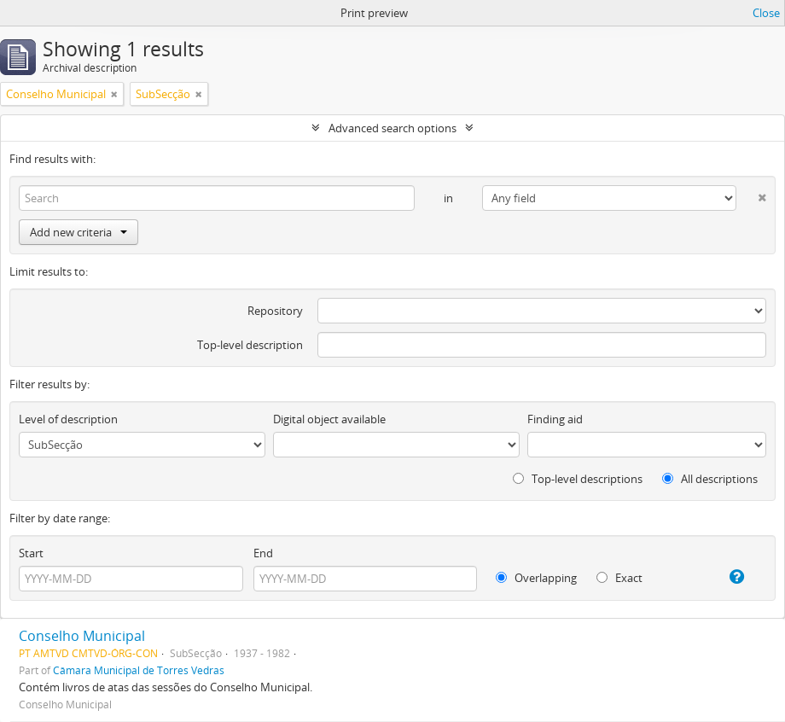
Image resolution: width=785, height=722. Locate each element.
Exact (619, 577)
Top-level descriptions (578, 478)
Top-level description (250, 344)
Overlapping (536, 577)
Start (31, 553)
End (263, 553)
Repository (275, 310)
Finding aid (555, 419)
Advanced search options (392, 128)
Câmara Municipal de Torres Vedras (138, 670)
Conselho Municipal (82, 635)
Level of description (68, 419)
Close (766, 12)
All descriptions (710, 478)
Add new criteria (78, 232)
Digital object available (329, 419)
